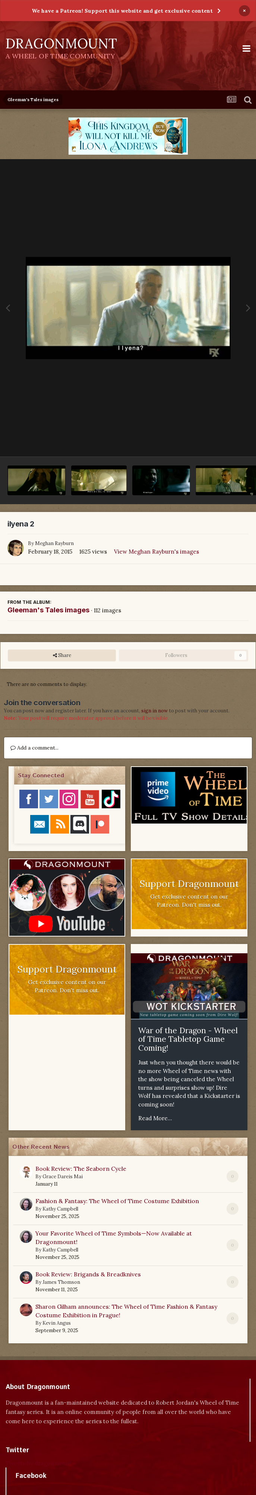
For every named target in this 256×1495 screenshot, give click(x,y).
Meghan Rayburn (54, 543)
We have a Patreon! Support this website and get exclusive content (122, 10)
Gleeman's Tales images (48, 610)
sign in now (154, 711)
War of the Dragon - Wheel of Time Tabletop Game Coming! (188, 1039)
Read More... (155, 1118)
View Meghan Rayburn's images (156, 551)
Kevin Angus (56, 1323)
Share (62, 655)
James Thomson (61, 1282)
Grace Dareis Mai (62, 1176)
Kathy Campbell (60, 1209)
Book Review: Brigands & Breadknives (88, 1274)
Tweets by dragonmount (39, 1463)
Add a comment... (34, 747)
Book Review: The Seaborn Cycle (80, 1168)
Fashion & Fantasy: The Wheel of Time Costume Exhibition (117, 1201)
